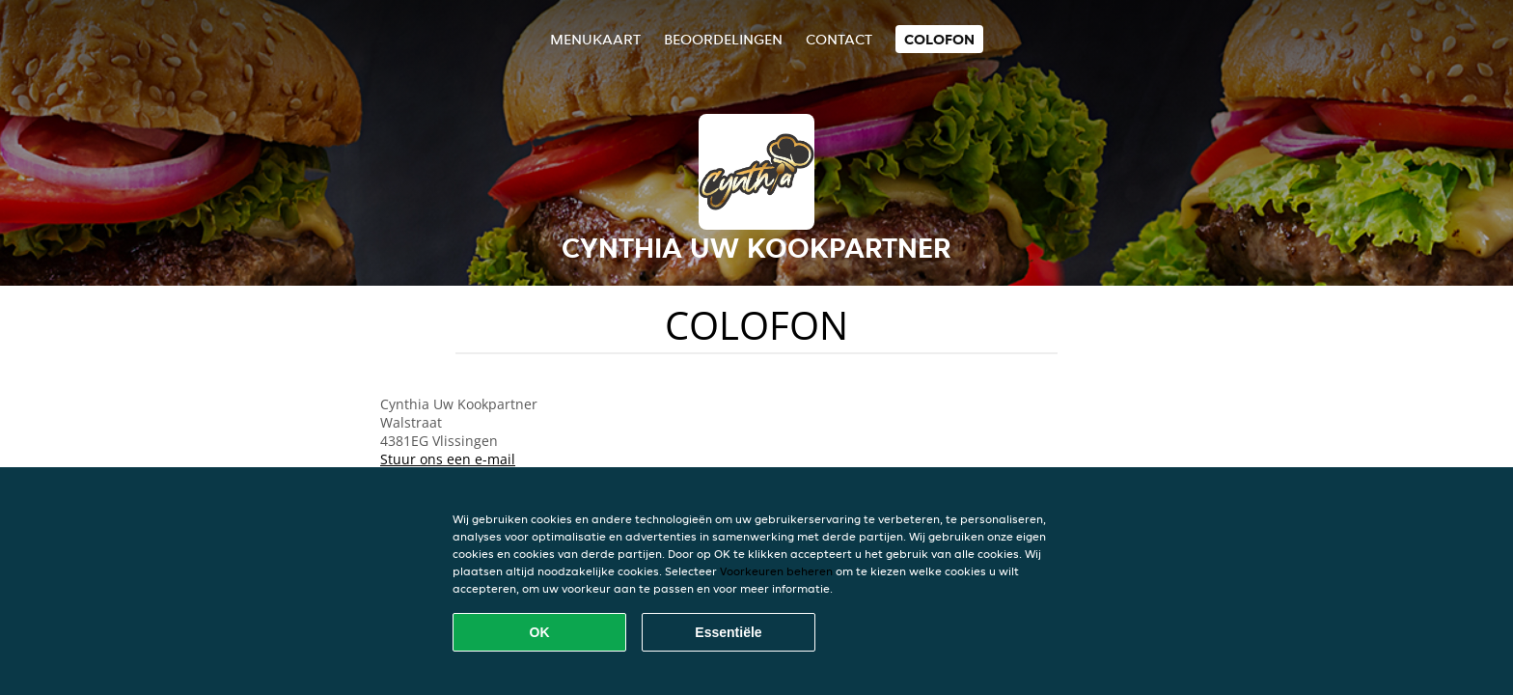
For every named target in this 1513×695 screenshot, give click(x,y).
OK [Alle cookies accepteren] (540, 632)
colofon (939, 39)
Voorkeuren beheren (776, 571)
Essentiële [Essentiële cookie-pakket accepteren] (728, 632)
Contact (839, 39)
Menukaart (595, 39)
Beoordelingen (723, 39)
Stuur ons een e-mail (447, 459)
